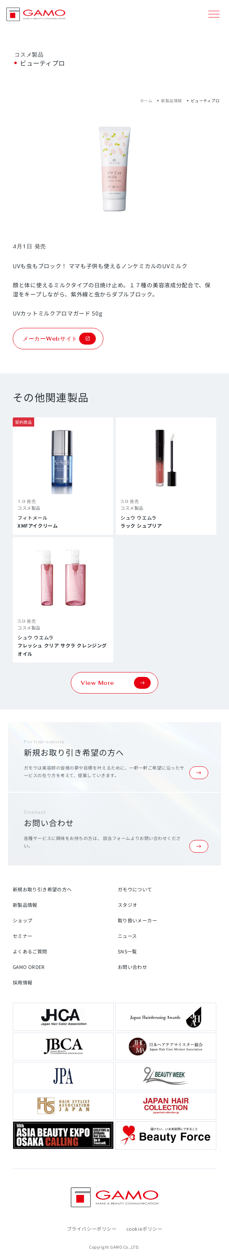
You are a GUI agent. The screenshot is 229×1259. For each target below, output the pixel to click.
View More (116, 683)
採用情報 (22, 982)
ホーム (146, 100)
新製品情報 (171, 100)
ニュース (127, 935)
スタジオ (127, 904)
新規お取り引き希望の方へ (42, 889)
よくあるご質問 (30, 951)
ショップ (22, 920)
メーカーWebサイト (59, 339)
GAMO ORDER (29, 966)
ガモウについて (135, 889)
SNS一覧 (127, 951)
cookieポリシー (144, 1228)
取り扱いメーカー (137, 920)
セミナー (22, 935)
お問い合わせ (132, 966)
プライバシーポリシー (92, 1228)
